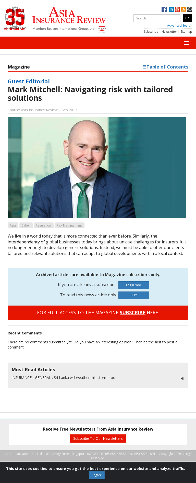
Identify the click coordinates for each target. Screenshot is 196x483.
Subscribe (151, 31)
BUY (134, 295)
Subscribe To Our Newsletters (98, 438)
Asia (13, 225)
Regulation (43, 225)
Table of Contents (165, 67)
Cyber (25, 225)
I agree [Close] (97, 475)
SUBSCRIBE (132, 312)
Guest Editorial (29, 81)
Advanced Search (179, 25)
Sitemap (186, 31)
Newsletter (169, 31)
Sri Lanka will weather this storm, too (63, 377)
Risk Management (69, 225)
